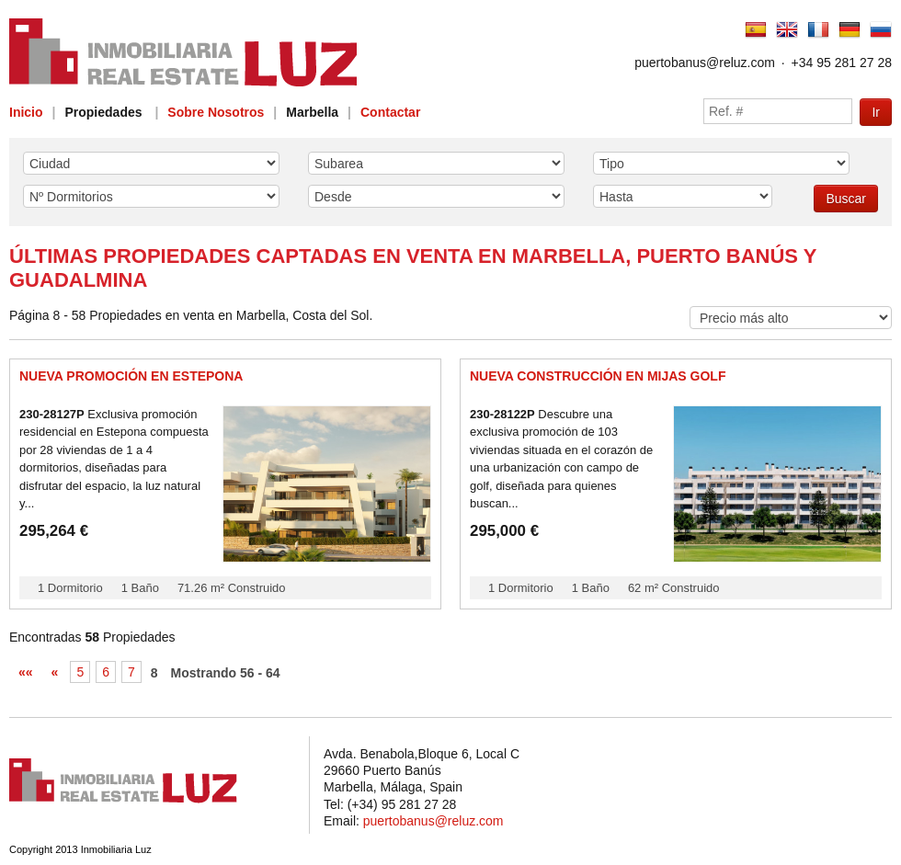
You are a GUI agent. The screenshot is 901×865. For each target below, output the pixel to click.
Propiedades (103, 112)
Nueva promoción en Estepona (131, 376)
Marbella (312, 112)
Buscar (846, 198)
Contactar (390, 112)
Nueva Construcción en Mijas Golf (597, 376)
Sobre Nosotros (215, 112)
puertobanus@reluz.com (704, 62)
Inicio (26, 112)
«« (25, 672)
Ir (876, 112)
